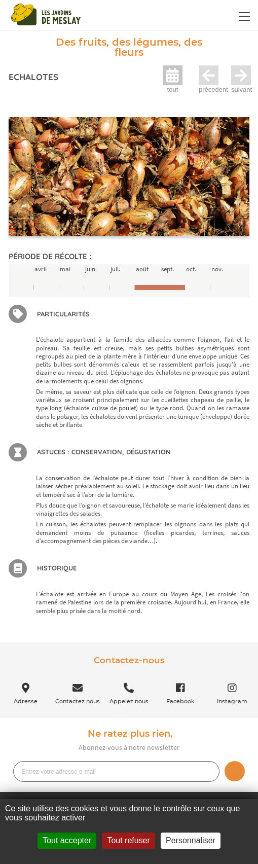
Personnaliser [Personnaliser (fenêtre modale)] (190, 840)
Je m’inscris (235, 771)
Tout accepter (67, 840)
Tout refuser (128, 840)
